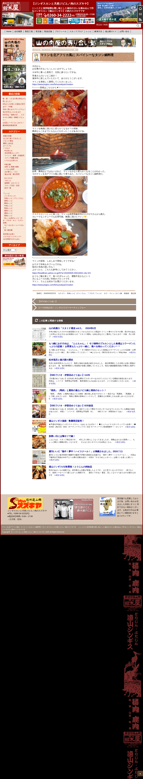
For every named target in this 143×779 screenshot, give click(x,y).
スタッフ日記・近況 (12, 185)
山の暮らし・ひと (11, 172)
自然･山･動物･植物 (12, 167)
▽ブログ (91, 293)
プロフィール (60, 31)
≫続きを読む (57, 337)
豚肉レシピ (8, 203)
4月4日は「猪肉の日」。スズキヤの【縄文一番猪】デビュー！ (13, 117)
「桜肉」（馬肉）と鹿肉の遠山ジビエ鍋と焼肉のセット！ (77, 390)
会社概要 (18, 31)
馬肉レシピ (8, 208)
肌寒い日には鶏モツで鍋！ (62, 436)
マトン (111, 293)
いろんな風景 (9, 169)
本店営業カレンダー (12, 153)
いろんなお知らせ (11, 160)
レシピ (89, 31)
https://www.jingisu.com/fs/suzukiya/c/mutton (52, 84)
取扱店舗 (48, 31)
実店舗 (38, 31)
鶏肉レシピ (8, 201)
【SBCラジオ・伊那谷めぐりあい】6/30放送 (71, 405)
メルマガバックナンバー (12, 237)
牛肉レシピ (8, 206)
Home (8, 31)
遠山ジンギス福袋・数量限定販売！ (66, 421)
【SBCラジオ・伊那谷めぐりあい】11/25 (69, 375)
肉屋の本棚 (7, 136)
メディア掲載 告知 (11, 158)
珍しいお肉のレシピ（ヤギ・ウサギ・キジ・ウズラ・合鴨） (13, 220)
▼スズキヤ (8, 178)
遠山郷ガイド (111, 31)
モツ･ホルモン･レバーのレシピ (13, 226)
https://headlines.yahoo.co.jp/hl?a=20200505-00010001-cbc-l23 (61, 273)
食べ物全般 (8, 230)
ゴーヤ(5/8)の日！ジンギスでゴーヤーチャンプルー (62, 307)
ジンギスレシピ (10, 196)
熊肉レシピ (8, 216)
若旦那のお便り (9, 234)
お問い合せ (124, 31)
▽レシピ (98, 293)
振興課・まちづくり (12, 183)
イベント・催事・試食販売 (14, 155)
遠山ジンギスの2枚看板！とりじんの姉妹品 (70, 467)
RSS (140, 19)
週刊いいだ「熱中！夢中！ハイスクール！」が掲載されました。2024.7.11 (86, 451)
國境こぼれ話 (8, 143)
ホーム (140, 8)
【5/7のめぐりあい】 (48, 301)
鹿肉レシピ (8, 213)
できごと (8, 181)
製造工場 (29, 31)
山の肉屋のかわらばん (11, 239)
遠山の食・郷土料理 (12, 174)
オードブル (7, 146)
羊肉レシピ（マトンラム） (77, 293)
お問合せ (140, 14)
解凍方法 (98, 31)
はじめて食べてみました (12, 138)
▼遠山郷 (7, 164)
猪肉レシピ (8, 211)
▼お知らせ (8, 151)
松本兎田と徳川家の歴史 (61, 360)
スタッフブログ (76, 31)
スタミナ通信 (8, 141)
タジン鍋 (118, 293)
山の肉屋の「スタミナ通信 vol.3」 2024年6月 (72, 328)
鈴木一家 (8, 188)
